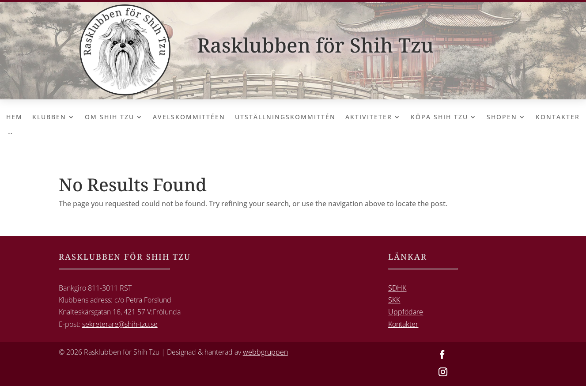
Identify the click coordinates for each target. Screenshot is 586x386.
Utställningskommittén (285, 117)
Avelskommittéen (189, 117)
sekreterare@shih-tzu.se (120, 324)
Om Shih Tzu (109, 117)
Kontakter (558, 117)
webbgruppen (265, 352)
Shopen (502, 117)
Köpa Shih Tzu (439, 117)
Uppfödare (405, 312)
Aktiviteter (368, 117)
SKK (394, 300)
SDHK (397, 288)
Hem (14, 117)
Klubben (49, 117)
